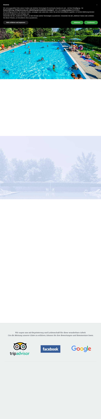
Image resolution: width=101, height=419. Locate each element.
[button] (96, 4)
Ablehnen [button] (77, 22)
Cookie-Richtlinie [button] (66, 10)
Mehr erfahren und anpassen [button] (15, 22)
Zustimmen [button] (91, 22)
